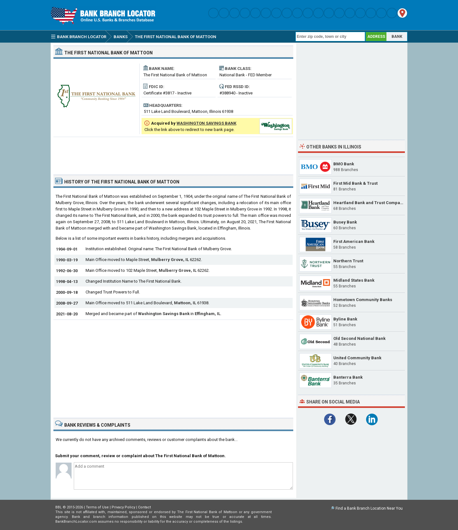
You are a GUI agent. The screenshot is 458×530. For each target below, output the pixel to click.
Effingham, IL (207, 313)
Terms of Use (97, 507)
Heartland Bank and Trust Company (369, 202)
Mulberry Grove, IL (170, 259)
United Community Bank (357, 357)
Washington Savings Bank (164, 313)
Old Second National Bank (359, 338)
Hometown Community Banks (362, 299)
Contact (144, 507)
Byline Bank (345, 319)
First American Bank (353, 241)
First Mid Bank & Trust (355, 183)
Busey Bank (345, 222)
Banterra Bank (348, 377)
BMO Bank (343, 164)
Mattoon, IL (185, 302)
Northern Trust (348, 260)
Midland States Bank (353, 280)
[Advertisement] (173, 153)
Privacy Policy (123, 507)
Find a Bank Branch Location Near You (369, 508)
